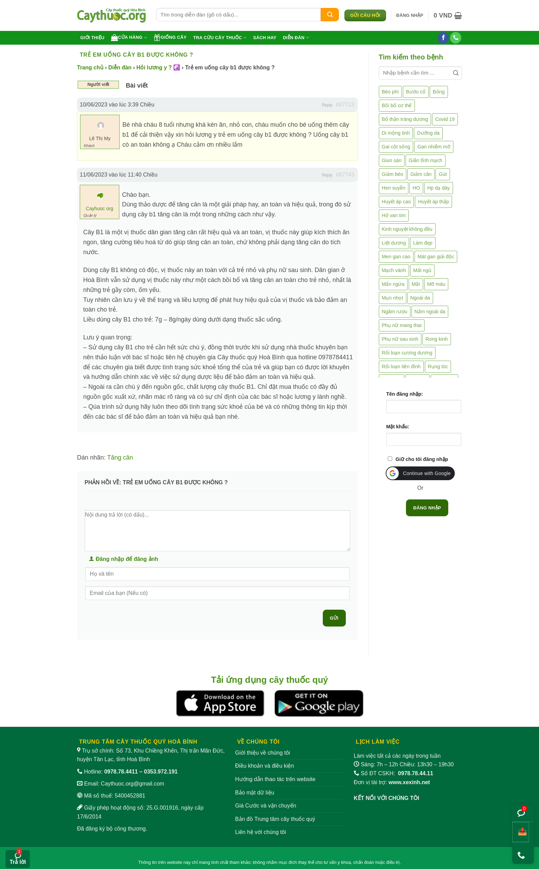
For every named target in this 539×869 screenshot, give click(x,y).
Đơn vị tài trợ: (392, 782)
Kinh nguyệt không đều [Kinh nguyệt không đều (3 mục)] (407, 229)
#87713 (345, 105)
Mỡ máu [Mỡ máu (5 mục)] (436, 284)
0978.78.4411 (121, 772)
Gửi (334, 618)
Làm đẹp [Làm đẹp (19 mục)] (422, 243)
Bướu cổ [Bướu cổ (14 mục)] (416, 91)
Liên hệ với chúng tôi (260, 832)
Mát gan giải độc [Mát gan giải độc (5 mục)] (436, 256)
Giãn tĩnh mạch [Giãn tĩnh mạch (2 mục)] (425, 160)
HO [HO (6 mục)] (416, 188)
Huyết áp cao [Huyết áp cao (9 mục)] (396, 201)
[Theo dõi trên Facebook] (443, 38)
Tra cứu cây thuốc (219, 37)
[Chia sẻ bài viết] (520, 832)
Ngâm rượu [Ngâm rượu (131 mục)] (394, 311)
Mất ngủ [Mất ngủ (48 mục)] (422, 270)
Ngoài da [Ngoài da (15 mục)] (420, 298)
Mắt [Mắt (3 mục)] (416, 284)
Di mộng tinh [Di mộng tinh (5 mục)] (396, 133)
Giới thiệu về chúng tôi (262, 753)
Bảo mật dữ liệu (254, 792)
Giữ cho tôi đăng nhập (422, 459)
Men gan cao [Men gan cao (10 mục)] (396, 256)
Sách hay (264, 37)
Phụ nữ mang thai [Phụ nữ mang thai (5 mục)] (402, 325)
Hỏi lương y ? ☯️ (158, 67)
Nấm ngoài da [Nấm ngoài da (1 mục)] (430, 311)
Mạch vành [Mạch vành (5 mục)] (394, 270)
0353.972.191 (161, 772)
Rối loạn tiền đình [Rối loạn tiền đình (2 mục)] (401, 366)
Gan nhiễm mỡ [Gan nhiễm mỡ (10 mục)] (433, 146)
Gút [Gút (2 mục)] (443, 174)
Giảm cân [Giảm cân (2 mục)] (421, 174)
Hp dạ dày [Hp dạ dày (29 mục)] (438, 188)
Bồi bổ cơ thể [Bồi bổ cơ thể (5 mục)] (397, 105)
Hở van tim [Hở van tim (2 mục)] (394, 215)
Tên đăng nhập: (404, 394)
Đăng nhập (427, 507)
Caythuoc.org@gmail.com (132, 784)
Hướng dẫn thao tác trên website (275, 779)
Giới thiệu (92, 37)
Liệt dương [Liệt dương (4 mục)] (394, 243)
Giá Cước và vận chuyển (265, 806)
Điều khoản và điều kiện (264, 766)
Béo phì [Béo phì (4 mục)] (390, 91)
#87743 (345, 175)
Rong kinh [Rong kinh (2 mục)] (437, 339)
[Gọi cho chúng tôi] (455, 38)
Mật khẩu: (397, 426)
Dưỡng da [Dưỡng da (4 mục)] (428, 133)
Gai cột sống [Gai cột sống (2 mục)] (396, 146)
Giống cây (170, 37)
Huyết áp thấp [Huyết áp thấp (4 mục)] (433, 201)
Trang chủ (90, 67)
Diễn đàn (296, 37)
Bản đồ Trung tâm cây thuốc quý (275, 819)
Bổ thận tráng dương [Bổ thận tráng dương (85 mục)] (405, 119)
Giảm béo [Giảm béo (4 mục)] (392, 174)
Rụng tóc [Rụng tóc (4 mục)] (438, 366)
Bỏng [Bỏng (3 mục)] (439, 91)
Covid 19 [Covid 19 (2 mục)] (445, 119)
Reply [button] (327, 105)
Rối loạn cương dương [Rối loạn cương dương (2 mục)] (407, 353)
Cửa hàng (129, 37)
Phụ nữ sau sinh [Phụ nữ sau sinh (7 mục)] (400, 339)
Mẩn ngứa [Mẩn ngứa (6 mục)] (393, 284)
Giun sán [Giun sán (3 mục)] (392, 160)
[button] (410, 15)
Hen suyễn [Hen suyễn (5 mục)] (394, 188)
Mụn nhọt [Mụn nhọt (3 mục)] (392, 298)
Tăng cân (120, 457)
